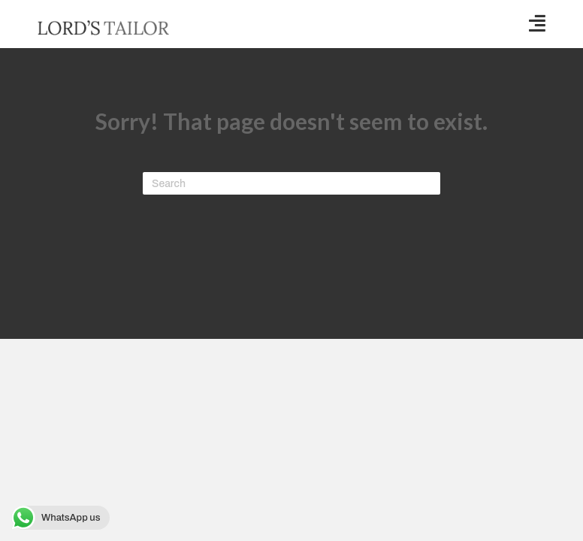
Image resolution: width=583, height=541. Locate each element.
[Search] (291, 183)
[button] (537, 23)
